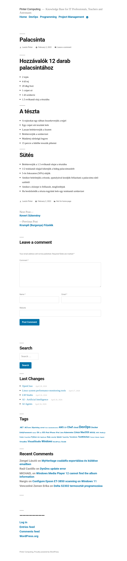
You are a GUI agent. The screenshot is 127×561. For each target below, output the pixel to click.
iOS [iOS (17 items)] (43, 432)
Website (23, 308)
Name (22, 294)
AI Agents (27, 404)
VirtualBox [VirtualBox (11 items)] (23, 442)
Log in (23, 522)
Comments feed (30, 531)
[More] (87, 17)
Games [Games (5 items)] (34, 432)
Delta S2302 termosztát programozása (78, 486)
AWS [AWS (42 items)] (61, 427)
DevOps (33, 16)
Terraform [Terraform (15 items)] (73, 437)
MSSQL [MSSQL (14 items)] (93, 432)
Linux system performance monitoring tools (44, 390)
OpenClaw (27, 386)
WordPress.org (29, 536)
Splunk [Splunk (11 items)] (59, 437)
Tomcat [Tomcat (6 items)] (92, 437)
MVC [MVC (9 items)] (97, 432)
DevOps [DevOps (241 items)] (85, 427)
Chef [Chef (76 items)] (70, 427)
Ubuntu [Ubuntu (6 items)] (97, 437)
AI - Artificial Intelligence (35, 399)
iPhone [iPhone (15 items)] (52, 432)
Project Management (71, 16)
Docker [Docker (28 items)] (94, 427)
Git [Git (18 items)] (38, 432)
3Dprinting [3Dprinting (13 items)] (35, 428)
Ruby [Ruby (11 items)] (48, 437)
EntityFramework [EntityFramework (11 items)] (26, 432)
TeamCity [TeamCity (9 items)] (65, 437)
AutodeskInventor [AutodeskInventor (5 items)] (53, 427)
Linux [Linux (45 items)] (77, 432)
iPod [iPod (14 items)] (57, 432)
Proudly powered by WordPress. (46, 552)
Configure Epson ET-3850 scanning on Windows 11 (64, 481)
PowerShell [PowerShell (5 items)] (27, 437)
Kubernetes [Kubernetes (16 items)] (68, 432)
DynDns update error (53, 468)
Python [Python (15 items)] (34, 437)
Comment (24, 260)
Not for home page (63, 201)
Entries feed (27, 527)
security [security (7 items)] (53, 437)
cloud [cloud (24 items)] (75, 427)
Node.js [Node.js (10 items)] (102, 432)
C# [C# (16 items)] (65, 427)
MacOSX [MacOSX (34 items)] (84, 432)
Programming (48, 16)
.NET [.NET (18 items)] (22, 427)
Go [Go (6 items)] (40, 432)
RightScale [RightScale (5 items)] (43, 437)
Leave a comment (64, 47)
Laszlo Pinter (27, 47)
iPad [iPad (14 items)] (47, 432)
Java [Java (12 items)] (62, 433)
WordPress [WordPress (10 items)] (57, 442)
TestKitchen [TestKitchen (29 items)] (83, 437)
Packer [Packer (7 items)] (22, 437)
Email (64, 294)
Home (23, 16)
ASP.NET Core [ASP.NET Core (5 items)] (44, 427)
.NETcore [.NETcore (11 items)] (27, 427)
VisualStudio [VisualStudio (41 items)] (34, 441)
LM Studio (27, 395)
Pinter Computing (30, 9)
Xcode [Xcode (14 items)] (63, 442)
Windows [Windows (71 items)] (47, 441)
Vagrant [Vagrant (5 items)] (102, 437)
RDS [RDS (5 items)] (38, 437)
